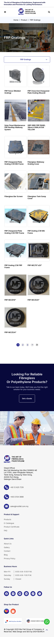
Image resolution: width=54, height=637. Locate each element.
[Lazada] (6, 611)
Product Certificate (11, 527)
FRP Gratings (35, 20)
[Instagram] (13, 593)
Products (7, 519)
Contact (7, 551)
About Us (7, 544)
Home (16, 20)
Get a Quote (27, 398)
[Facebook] (6, 593)
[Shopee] (13, 611)
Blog (5, 555)
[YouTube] (19, 593)
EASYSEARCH (38, 632)
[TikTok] (33, 593)
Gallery (7, 547)
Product (24, 20)
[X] (39, 593)
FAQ (5, 530)
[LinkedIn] (26, 593)
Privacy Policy (9, 558)
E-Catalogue (9, 523)
